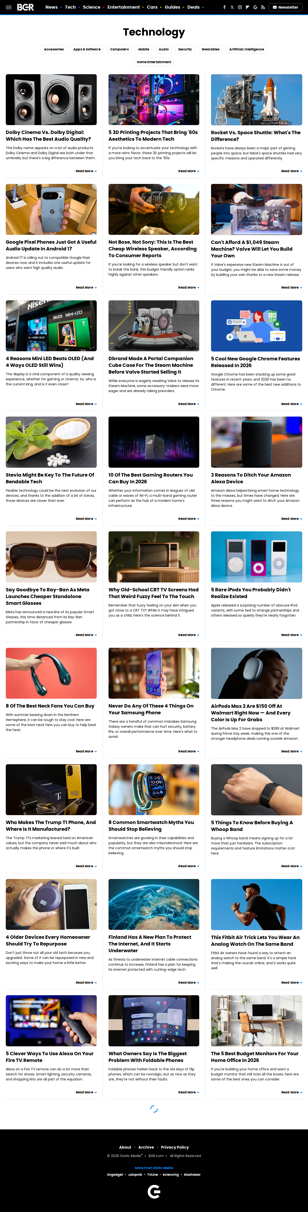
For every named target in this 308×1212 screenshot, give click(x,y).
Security (185, 49)
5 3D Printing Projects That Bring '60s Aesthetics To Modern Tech (153, 135)
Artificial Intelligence (246, 49)
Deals (193, 7)
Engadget (115, 1175)
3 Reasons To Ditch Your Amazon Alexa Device (251, 478)
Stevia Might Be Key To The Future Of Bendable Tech (50, 478)
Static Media (130, 1156)
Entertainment (124, 7)
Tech (70, 7)
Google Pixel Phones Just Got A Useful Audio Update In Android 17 (51, 245)
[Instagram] (240, 7)
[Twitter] (232, 7)
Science (92, 7)
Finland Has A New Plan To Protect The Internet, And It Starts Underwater (150, 944)
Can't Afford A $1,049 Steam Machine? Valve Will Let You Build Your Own (252, 249)
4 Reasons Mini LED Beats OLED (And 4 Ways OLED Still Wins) (50, 361)
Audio (164, 49)
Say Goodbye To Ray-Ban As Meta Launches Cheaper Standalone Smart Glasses (48, 596)
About (125, 1147)
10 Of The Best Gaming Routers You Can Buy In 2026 (151, 478)
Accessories (54, 49)
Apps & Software (87, 49)
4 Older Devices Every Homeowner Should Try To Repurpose (48, 940)
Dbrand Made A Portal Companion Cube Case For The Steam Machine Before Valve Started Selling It (151, 365)
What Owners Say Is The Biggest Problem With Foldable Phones (148, 1056)
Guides (172, 7)
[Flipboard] (248, 7)
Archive (146, 1147)
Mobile (143, 49)
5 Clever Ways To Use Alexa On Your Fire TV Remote (50, 1056)
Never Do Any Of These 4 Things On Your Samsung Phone (151, 709)
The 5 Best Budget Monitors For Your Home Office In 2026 (255, 1056)
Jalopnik (135, 1175)
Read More (84, 171)
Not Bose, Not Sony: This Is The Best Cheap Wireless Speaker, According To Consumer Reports (153, 249)
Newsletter (285, 7)
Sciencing (171, 1175)
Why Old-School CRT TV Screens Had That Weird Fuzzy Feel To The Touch (154, 593)
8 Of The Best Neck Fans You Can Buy (50, 706)
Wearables (211, 49)
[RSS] (263, 7)
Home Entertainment (154, 62)
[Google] (255, 7)
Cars (152, 7)
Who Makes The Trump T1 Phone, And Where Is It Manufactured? (51, 825)
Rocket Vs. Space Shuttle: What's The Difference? (256, 135)
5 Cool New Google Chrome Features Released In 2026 (255, 362)
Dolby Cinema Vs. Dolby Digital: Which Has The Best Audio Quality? (48, 135)
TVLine (152, 1175)
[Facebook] (224, 7)
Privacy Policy (175, 1147)
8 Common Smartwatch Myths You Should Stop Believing (151, 825)
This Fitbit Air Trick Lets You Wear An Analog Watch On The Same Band (255, 940)
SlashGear (192, 1175)
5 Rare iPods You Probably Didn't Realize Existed (251, 593)
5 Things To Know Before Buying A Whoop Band (252, 825)
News (51, 7)
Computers (119, 49)
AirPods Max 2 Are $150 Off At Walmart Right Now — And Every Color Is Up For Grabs (251, 713)
